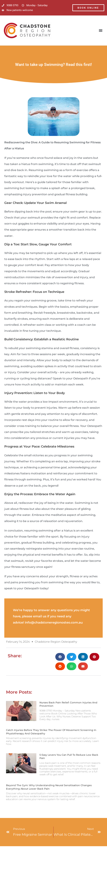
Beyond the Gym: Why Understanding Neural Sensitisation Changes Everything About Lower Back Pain (49, 787)
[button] (101, 30)
